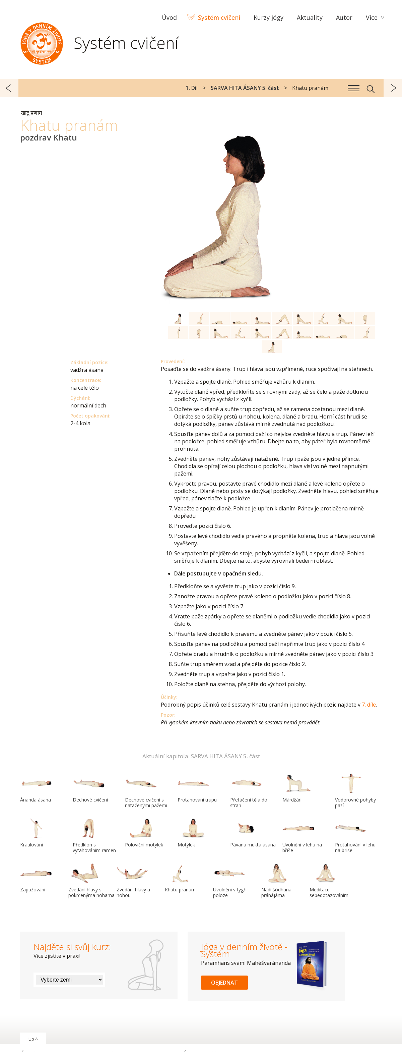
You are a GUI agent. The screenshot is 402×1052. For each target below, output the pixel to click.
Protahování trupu (197, 788)
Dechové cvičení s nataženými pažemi (146, 791)
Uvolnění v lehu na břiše (302, 835)
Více (372, 17)
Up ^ (33, 1039)
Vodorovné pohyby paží (355, 791)
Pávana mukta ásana (253, 833)
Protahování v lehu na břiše (355, 835)
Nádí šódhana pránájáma (277, 880)
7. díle (369, 704)
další (393, 88)
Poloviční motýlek (144, 833)
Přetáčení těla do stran (248, 791)
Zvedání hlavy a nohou (133, 880)
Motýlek (194, 833)
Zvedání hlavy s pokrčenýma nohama (91, 880)
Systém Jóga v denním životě (42, 42)
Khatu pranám (181, 878)
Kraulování (36, 833)
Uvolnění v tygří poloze (230, 880)
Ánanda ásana (36, 788)
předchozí (9, 88)
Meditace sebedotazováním (329, 880)
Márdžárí (298, 788)
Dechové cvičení (90, 788)
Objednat (224, 982)
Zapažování (36, 878)
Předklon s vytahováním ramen (94, 835)
